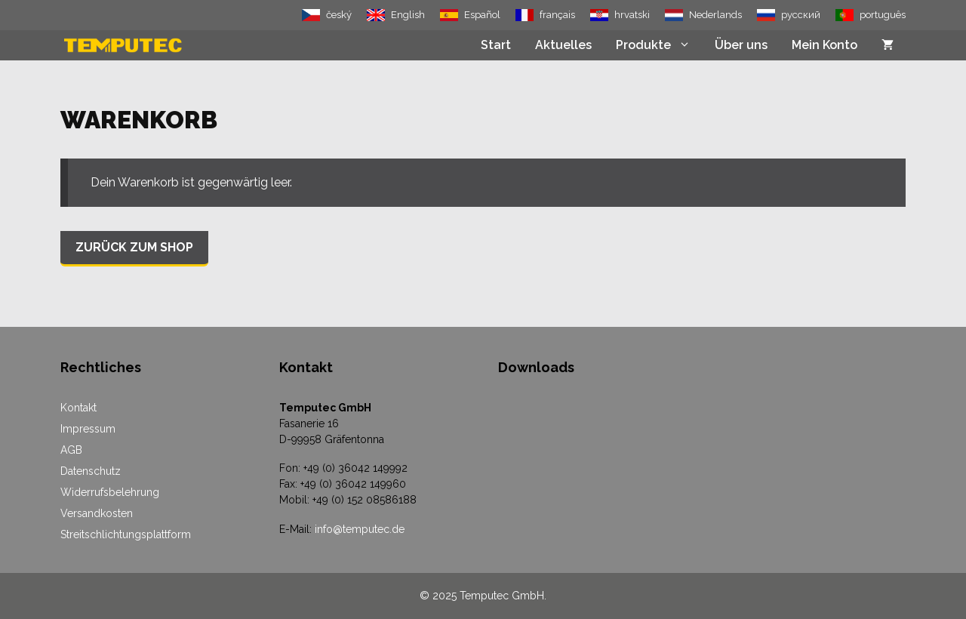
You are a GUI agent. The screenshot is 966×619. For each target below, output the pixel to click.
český (339, 14)
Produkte (659, 45)
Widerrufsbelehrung (109, 492)
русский (800, 14)
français (557, 14)
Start (496, 45)
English (408, 14)
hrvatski (632, 14)
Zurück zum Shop (134, 247)
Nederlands (715, 14)
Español (482, 14)
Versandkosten (96, 513)
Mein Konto (824, 45)
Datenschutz (90, 471)
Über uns (741, 45)
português (883, 14)
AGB (71, 450)
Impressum (87, 429)
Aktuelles (563, 45)
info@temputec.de (360, 529)
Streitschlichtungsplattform (125, 534)
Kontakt (78, 408)
